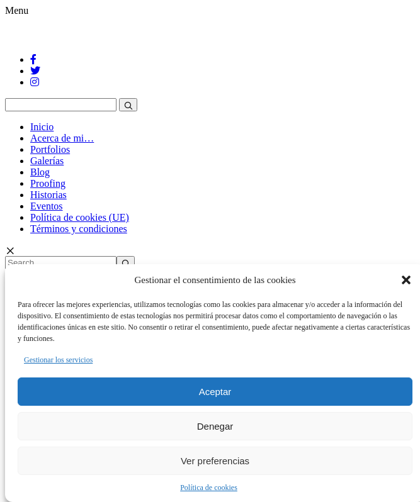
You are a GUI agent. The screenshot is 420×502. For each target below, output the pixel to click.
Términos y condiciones (78, 228)
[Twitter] (35, 70)
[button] (406, 280)
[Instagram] (34, 82)
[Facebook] (33, 59)
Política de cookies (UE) (79, 217)
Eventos (46, 206)
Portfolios (50, 149)
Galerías (47, 160)
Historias (48, 194)
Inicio (42, 126)
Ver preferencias (215, 460)
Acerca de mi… (62, 138)
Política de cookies (208, 487)
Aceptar (215, 391)
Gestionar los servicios (58, 359)
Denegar (215, 426)
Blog (40, 172)
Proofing (47, 183)
